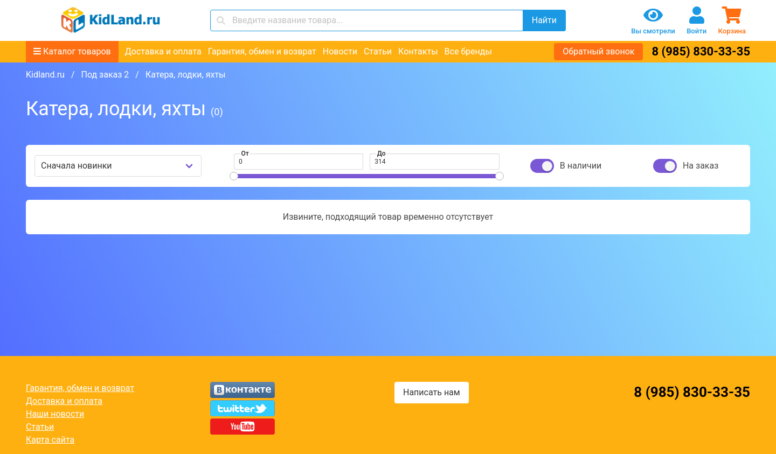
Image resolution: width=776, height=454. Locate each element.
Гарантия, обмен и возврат (262, 51)
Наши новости (55, 414)
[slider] (234, 176)
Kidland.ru (45, 74)
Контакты (418, 51)
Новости (340, 51)
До (381, 153)
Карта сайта (50, 440)
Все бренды (468, 51)
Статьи (378, 51)
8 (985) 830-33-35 (701, 51)
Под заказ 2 (105, 74)
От (245, 153)
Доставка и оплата (163, 51)
